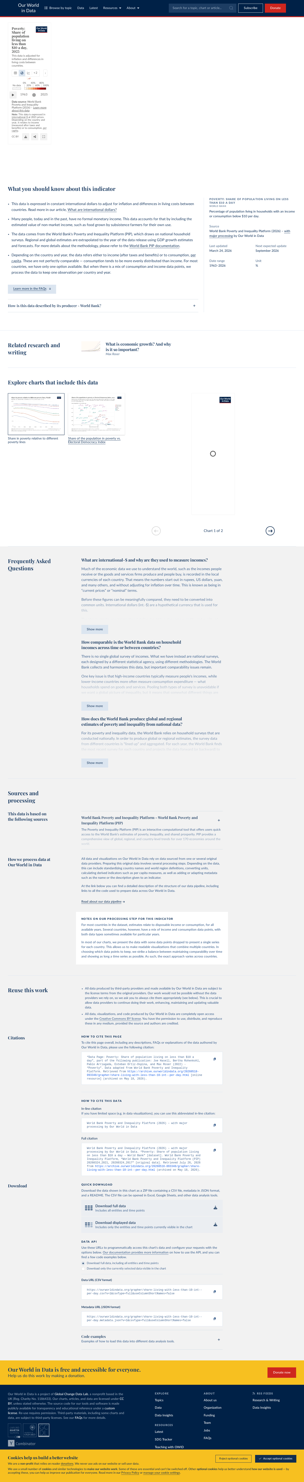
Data (80, 8)
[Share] (207, 168)
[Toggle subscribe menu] (250, 8)
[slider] (204, 153)
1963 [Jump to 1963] (26, 153)
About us (210, 1409)
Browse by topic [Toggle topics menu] (58, 8)
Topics (159, 1409)
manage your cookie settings (161, 1472)
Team (207, 1431)
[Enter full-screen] (216, 168)
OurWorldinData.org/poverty (193, 162)
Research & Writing (266, 1409)
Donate (275, 8)
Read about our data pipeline (103, 901)
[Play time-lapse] (15, 153)
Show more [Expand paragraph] (95, 629)
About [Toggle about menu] (133, 8)
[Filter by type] (260, 58)
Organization (213, 1416)
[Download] (198, 168)
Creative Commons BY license (120, 1018)
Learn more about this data (114, 162)
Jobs (207, 1439)
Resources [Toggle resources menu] (112, 8)
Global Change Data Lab (71, 1403)
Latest (93, 8)
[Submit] (231, 8)
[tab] (21, 46)
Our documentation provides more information (136, 1259)
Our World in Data (28, 8)
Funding (209, 1424)
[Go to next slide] (270, 530)
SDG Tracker (163, 1448)
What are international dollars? (92, 210)
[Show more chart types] (69, 46)
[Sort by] (255, 48)
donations (67, 1463)
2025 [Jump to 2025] (214, 153)
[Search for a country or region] (260, 37)
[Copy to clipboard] (210, 1059)
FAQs (78, 1427)
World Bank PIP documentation (154, 246)
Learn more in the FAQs (32, 288)
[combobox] (202, 8)
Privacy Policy (130, 1472)
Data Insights (164, 1424)
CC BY (216, 162)
